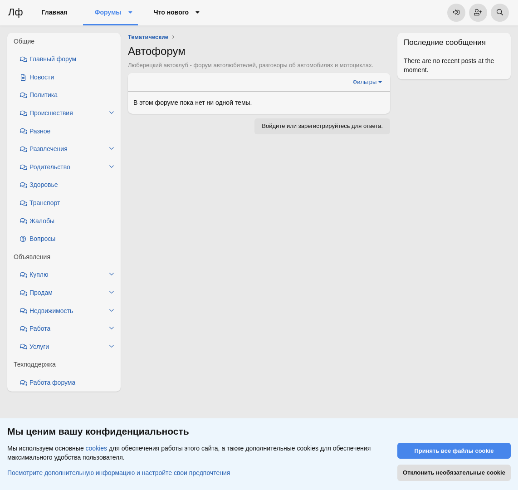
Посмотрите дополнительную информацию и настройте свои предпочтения (118, 472)
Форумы (107, 12)
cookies (96, 448)
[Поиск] (500, 13)
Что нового (171, 12)
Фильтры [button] (364, 81)
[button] (129, 12)
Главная (55, 12)
